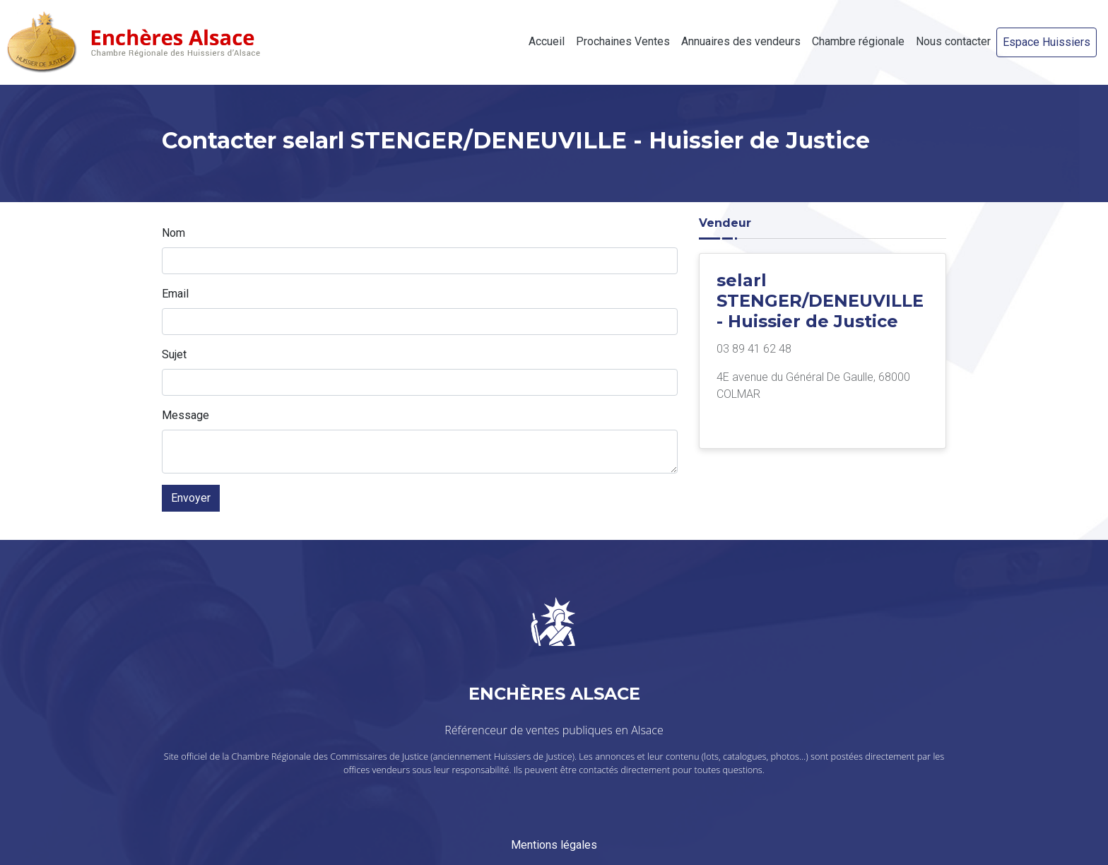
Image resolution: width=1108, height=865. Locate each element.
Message (185, 415)
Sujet (174, 354)
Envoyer (191, 498)
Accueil (547, 41)
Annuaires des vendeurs (741, 41)
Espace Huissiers (1046, 42)
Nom (173, 233)
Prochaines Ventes (623, 41)
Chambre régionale (858, 41)
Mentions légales (554, 845)
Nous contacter (953, 41)
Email (175, 293)
